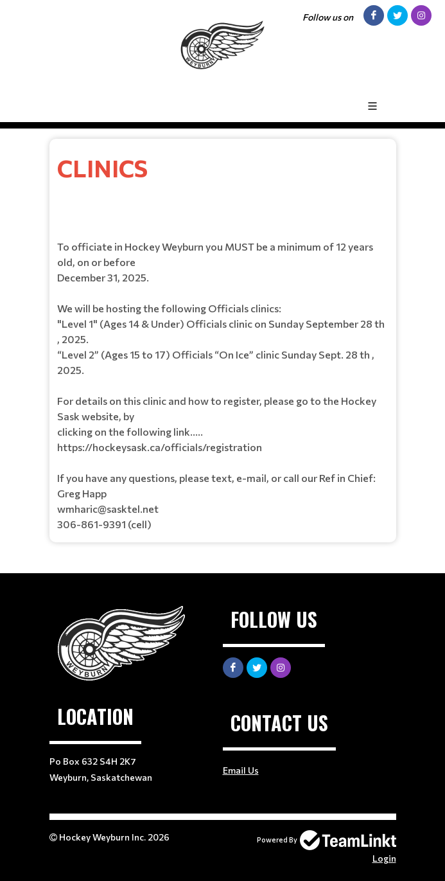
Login (384, 858)
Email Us (241, 770)
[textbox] (222, 341)
